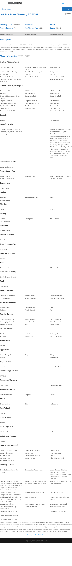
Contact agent (67, 9)
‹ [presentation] (1, 22)
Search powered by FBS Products (36, 535)
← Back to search (5, 9)
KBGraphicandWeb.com (40, 541)
